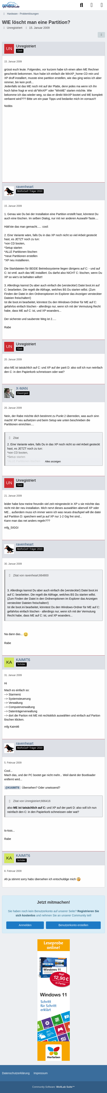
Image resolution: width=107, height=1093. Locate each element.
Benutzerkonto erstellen (73, 925)
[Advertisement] (54, 146)
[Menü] (102, 5)
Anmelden (25, 925)
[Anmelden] (92, 5)
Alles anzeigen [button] (53, 461)
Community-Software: (53, 1087)
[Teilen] (101, 35)
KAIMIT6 (13, 787)
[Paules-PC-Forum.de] (10, 5)
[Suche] (81, 5)
